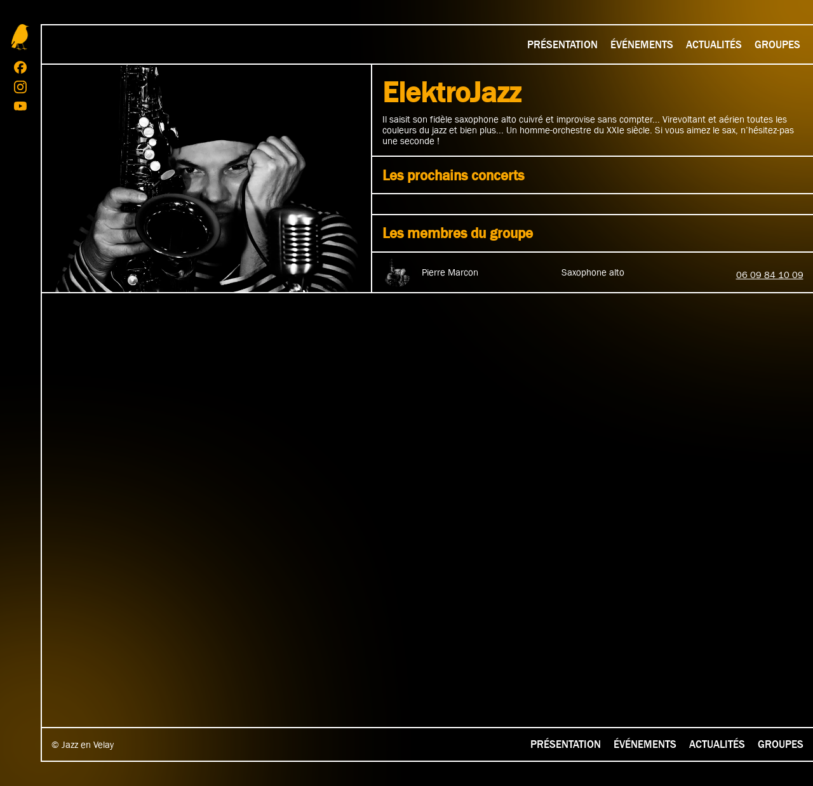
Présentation (562, 44)
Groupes (777, 44)
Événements (641, 44)
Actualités (714, 44)
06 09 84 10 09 (769, 274)
